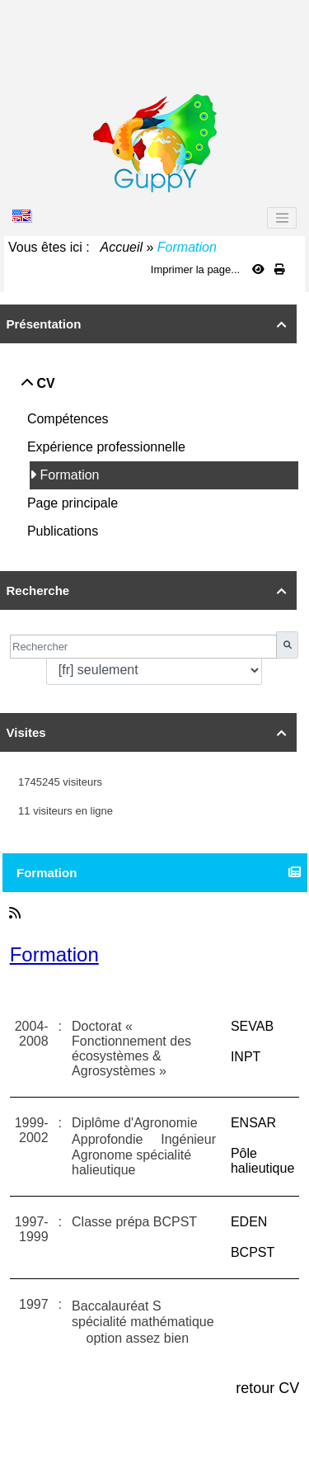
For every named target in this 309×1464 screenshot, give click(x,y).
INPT (245, 1057)
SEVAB (252, 1026)
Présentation (149, 324)
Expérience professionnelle (108, 447)
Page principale (74, 503)
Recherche (149, 590)
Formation (71, 475)
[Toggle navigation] (282, 218)
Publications (64, 531)
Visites (149, 732)
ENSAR (253, 1123)
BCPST (252, 1252)
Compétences (69, 419)
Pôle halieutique (262, 1160)
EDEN (249, 1222)
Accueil (122, 247)
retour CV (267, 1388)
